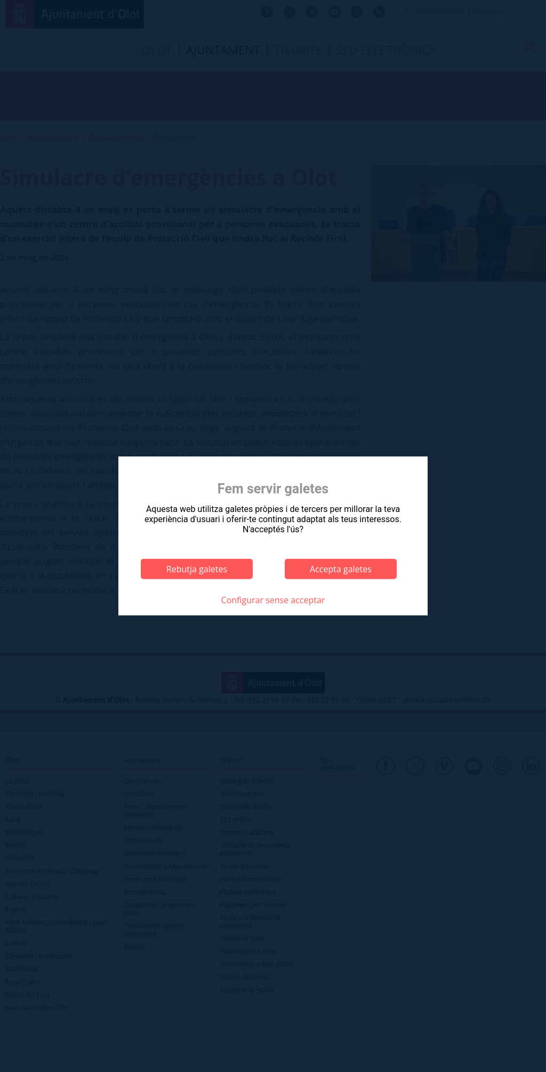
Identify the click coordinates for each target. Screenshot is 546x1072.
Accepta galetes (341, 569)
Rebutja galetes (196, 569)
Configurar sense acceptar (273, 600)
